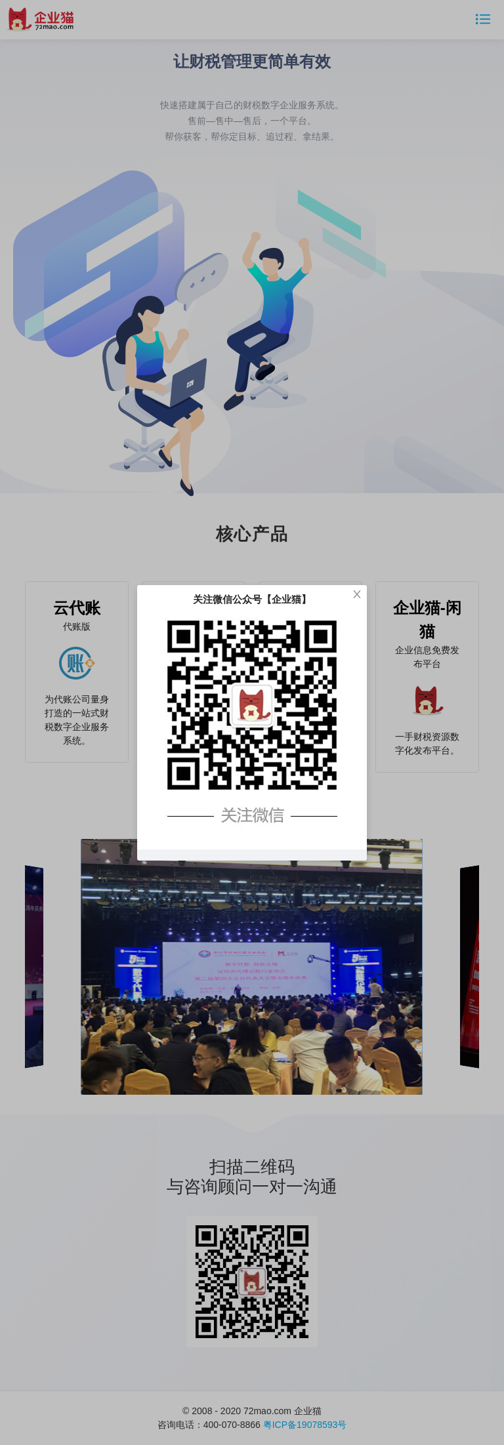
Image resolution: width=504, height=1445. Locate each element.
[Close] (357, 595)
